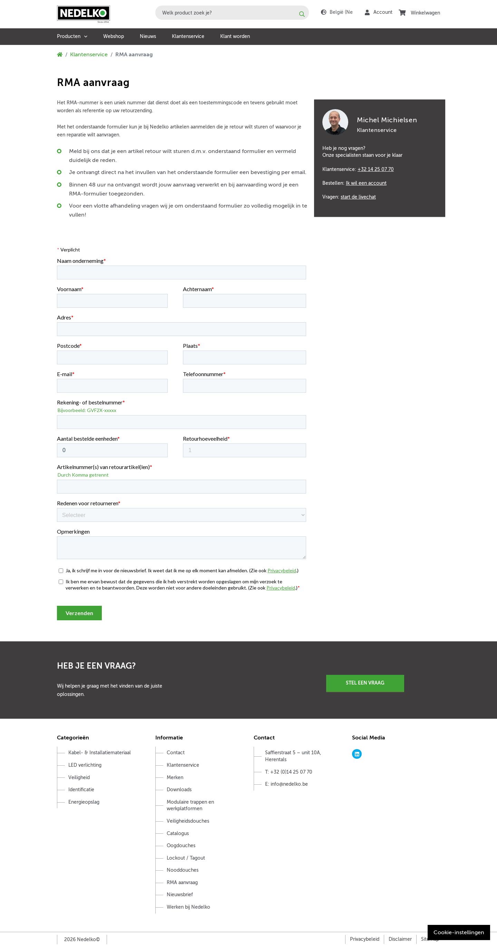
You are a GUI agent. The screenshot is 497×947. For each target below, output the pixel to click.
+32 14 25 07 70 (376, 169)
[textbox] (232, 13)
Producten (68, 36)
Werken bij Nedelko (188, 907)
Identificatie (81, 789)
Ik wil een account (366, 183)
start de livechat (358, 197)
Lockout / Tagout (186, 858)
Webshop (113, 36)
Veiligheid (79, 777)
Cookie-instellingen (458, 932)
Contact (176, 752)
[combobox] (232, 13)
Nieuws (148, 36)
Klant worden (235, 36)
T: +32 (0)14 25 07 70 (288, 772)
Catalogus (178, 833)
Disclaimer (400, 939)
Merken (175, 777)
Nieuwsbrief (180, 894)
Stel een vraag (365, 683)
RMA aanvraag (182, 882)
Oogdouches (181, 845)
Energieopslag (83, 802)
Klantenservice (188, 36)
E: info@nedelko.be (286, 784)
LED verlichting (84, 765)
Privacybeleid (364, 939)
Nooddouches (182, 870)
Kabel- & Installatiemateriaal (99, 752)
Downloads (179, 789)
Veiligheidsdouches (188, 821)
